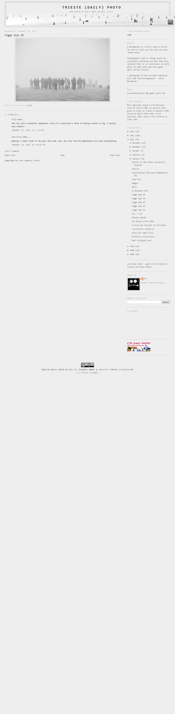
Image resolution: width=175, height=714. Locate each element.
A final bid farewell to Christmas (149, 225)
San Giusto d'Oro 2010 (142, 221)
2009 (132, 250)
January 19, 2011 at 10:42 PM (28, 145)
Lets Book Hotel (134, 264)
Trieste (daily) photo (91, 8)
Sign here (136, 179)
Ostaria (135, 169)
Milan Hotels (145, 267)
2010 (132, 246)
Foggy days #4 (138, 199)
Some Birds (16, 137)
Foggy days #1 (138, 210)
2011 (132, 140)
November (137, 147)
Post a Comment (12, 151)
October (136, 151)
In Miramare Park (140, 191)
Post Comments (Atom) (29, 161)
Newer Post (10, 155)
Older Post (115, 155)
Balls (134, 187)
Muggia (135, 183)
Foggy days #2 (14, 35)
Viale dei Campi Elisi (142, 233)
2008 (132, 254)
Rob (71, 370)
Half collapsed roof (141, 241)
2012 (132, 136)
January (136, 159)
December (137, 143)
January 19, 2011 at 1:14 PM (27, 130)
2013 (132, 132)
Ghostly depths (139, 218)
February (137, 155)
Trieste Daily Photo (52, 370)
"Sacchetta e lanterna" (143, 229)
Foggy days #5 (138, 195)
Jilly (14, 119)
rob (145, 278)
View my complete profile (153, 283)
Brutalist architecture (143, 237)
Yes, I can (137, 214)
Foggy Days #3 (138, 202)
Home (63, 155)
